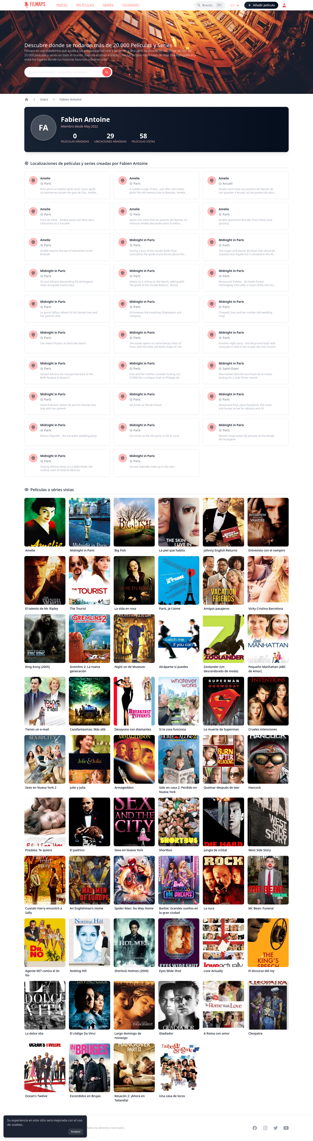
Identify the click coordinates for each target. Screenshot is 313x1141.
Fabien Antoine (71, 99)
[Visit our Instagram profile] (265, 1128)
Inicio (62, 5)
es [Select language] (235, 5)
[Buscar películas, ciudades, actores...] (209, 5)
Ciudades (130, 5)
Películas (85, 5)
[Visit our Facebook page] (254, 1128)
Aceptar (76, 1131)
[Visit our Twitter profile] (275, 1128)
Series (108, 5)
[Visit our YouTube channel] (286, 1128)
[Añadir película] (261, 5)
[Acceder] (284, 5)
